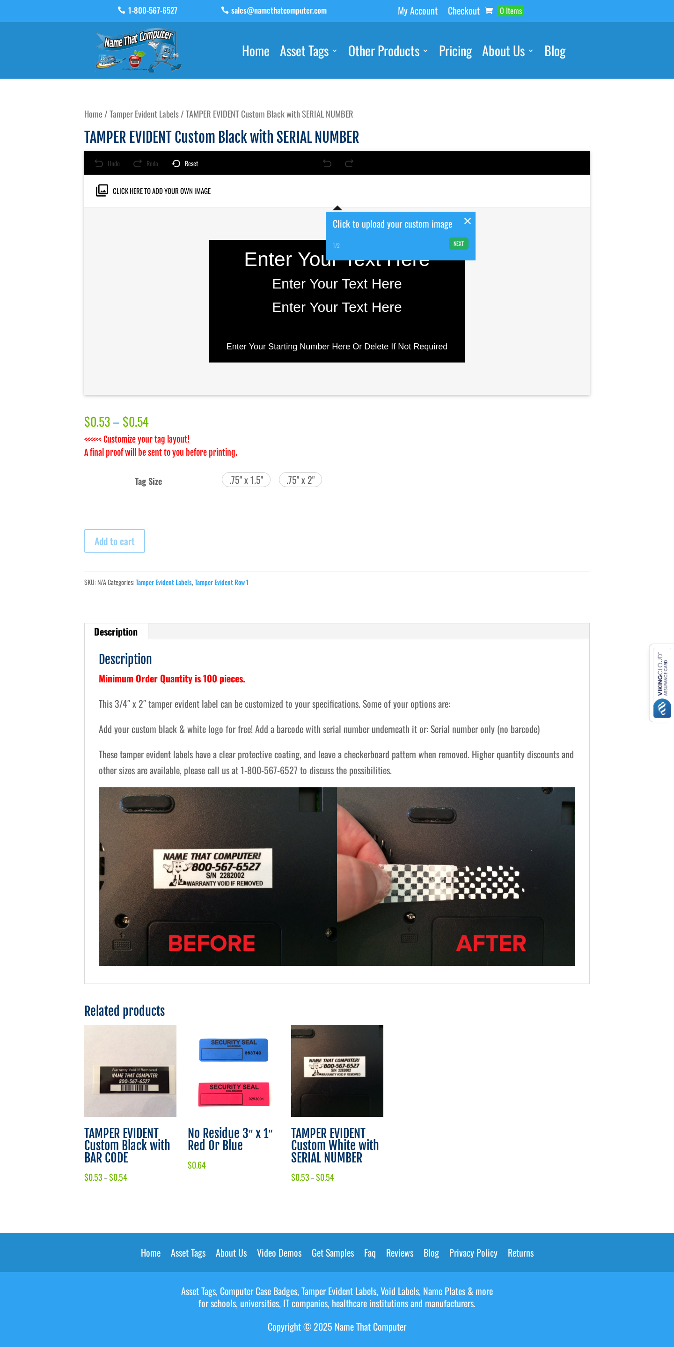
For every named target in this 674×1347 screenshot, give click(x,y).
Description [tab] (116, 631)
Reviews (399, 1254)
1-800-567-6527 (152, 10)
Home (256, 52)
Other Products (383, 52)
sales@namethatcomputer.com (279, 10)
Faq (370, 1254)
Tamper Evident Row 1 (222, 582)
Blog (554, 52)
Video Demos (279, 1254)
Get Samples (333, 1254)
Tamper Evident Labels (144, 113)
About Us (503, 52)
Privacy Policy (473, 1254)
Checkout (464, 12)
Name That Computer (370, 1326)
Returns (521, 1254)
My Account (418, 12)
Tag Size (148, 481)
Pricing (455, 52)
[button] (246, 480)
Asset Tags (304, 52)
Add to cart (115, 541)
